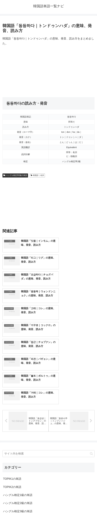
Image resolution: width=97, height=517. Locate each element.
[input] (48, 389)
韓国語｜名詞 (37, 175)
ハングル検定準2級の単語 (15, 175)
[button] (91, 390)
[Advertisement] (48, 71)
